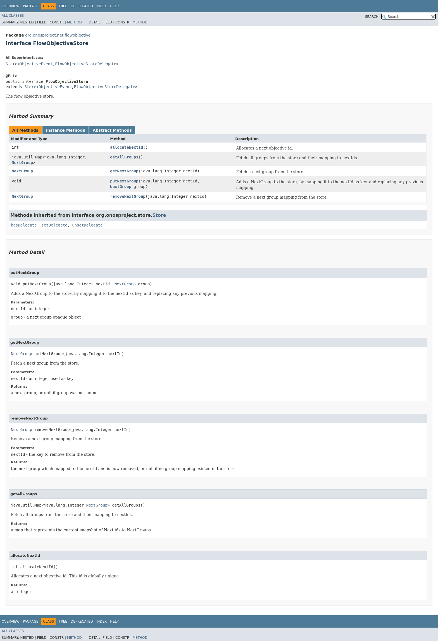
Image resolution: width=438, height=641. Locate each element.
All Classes (13, 16)
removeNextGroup (127, 196)
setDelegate (55, 225)
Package (30, 6)
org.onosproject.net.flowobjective (58, 35)
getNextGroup (124, 171)
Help (114, 6)
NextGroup (22, 162)
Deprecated (82, 6)
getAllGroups (124, 157)
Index (101, 6)
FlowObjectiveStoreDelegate (85, 64)
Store (11, 64)
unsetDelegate (87, 225)
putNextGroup (124, 181)
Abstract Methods (112, 130)
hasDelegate (24, 225)
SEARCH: (372, 17)
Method (74, 22)
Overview (11, 6)
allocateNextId (126, 147)
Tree (63, 6)
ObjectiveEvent (36, 64)
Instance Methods (65, 130)
